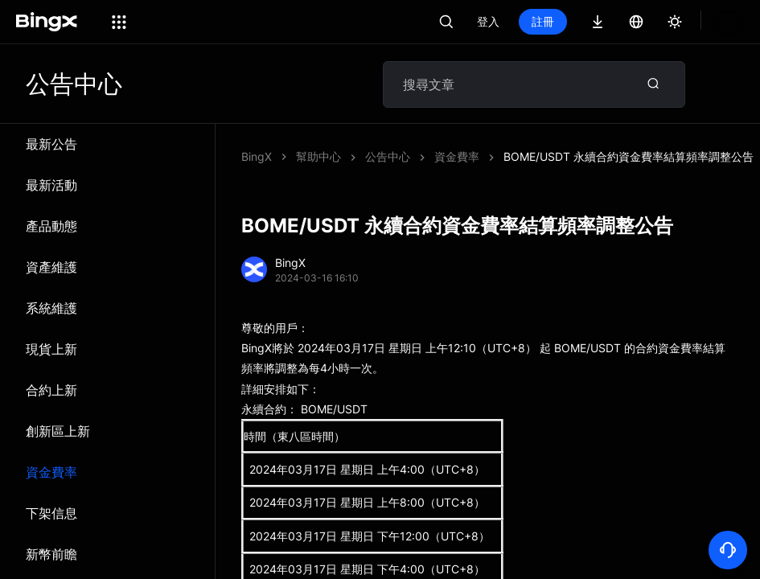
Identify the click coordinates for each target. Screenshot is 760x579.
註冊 (543, 21)
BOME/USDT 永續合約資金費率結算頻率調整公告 (490, 156)
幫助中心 (318, 156)
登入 (488, 21)
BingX (256, 156)
